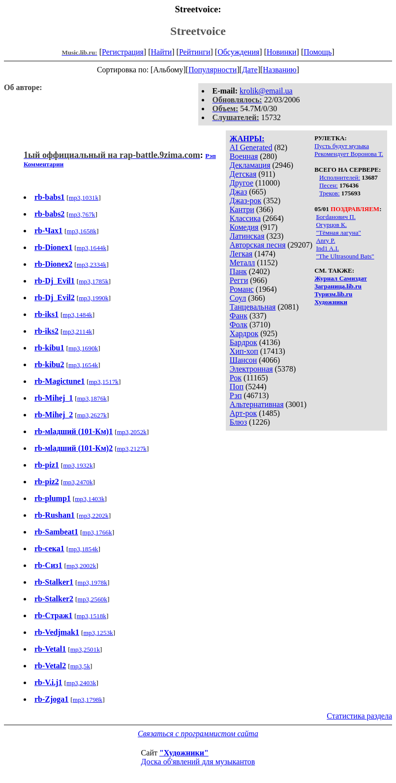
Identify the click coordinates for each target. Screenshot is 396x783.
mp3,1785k (93, 281)
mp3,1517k (104, 381)
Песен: (328, 185)
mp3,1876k (92, 398)
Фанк (238, 316)
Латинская (247, 236)
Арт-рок (243, 413)
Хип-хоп (244, 351)
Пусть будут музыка (341, 146)
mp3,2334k (91, 264)
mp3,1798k (87, 699)
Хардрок (244, 333)
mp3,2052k (132, 432)
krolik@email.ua (266, 91)
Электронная (251, 369)
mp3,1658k (81, 231)
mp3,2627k (92, 415)
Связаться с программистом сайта (198, 733)
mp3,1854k (83, 549)
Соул (238, 298)
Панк (238, 271)
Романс (242, 289)
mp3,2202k (93, 515)
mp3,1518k (91, 616)
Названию (280, 69)
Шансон (243, 360)
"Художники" (184, 753)
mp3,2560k (92, 599)
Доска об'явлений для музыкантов (198, 761)
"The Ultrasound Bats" (345, 256)
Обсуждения (238, 52)
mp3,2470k (77, 482)
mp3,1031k (83, 197)
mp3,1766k (97, 532)
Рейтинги (195, 52)
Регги (239, 280)
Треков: (329, 193)
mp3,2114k (77, 331)
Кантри (242, 209)
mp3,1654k (83, 365)
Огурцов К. (331, 224)
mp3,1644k (91, 247)
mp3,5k (80, 666)
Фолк (238, 324)
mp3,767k (82, 214)
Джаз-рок (246, 200)
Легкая (241, 254)
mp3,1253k (98, 632)
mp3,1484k (77, 314)
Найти (161, 52)
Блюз (238, 422)
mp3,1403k (89, 498)
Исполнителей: (339, 177)
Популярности (212, 69)
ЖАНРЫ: (247, 138)
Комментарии (43, 164)
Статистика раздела (359, 716)
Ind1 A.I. (327, 248)
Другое (241, 183)
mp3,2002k (81, 565)
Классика (245, 218)
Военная (244, 156)
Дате (250, 69)
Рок (236, 378)
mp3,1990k (93, 298)
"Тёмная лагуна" (338, 232)
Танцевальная (253, 307)
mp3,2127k (132, 448)
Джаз (238, 192)
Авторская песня (258, 245)
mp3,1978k (92, 582)
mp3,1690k (83, 348)
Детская (243, 174)
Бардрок (243, 342)
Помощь (318, 52)
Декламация (250, 165)
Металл (242, 262)
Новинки (282, 52)
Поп (237, 386)
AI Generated (251, 147)
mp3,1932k (77, 465)
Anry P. (325, 240)
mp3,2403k (81, 683)
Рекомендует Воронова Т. (348, 153)
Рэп (236, 395)
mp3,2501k (85, 649)
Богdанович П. (336, 216)
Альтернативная (257, 404)
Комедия (244, 227)
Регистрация (123, 52)
